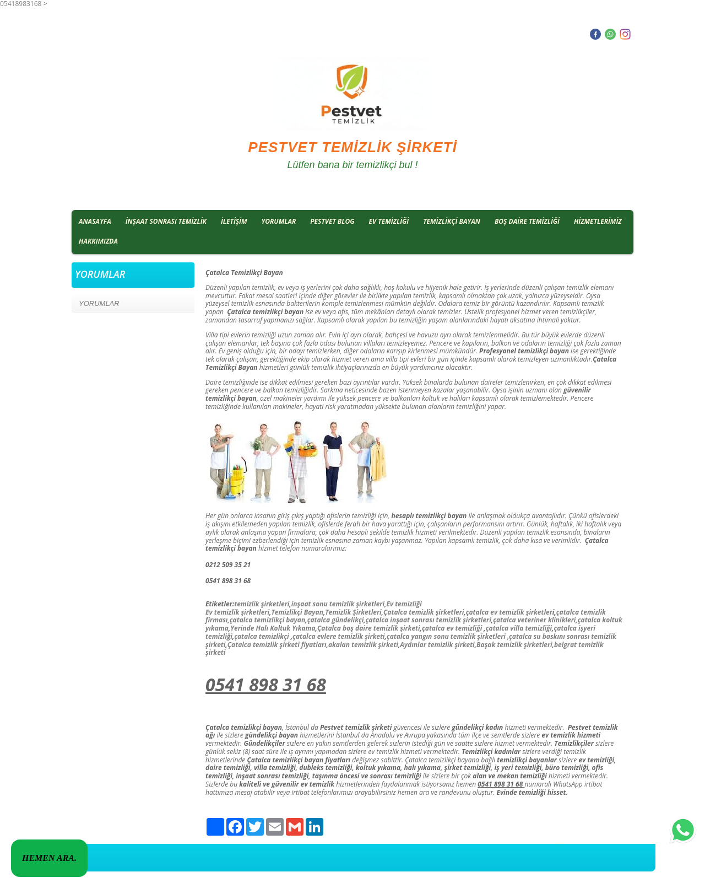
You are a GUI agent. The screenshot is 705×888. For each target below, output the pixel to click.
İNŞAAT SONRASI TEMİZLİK (166, 221)
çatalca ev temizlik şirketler (509, 612)
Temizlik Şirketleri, (354, 612)
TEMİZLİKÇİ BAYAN (451, 221)
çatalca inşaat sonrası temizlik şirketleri (428, 620)
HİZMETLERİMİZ (598, 221)
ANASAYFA (95, 221)
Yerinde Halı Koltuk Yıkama (272, 628)
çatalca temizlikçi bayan (267, 620)
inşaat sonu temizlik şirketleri (337, 604)
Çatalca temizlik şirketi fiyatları (277, 644)
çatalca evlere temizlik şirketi (338, 636)
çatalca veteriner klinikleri (534, 620)
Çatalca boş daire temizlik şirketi (368, 628)
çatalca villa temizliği (519, 628)
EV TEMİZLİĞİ (389, 221)
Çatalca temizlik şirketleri (423, 612)
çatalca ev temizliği (452, 628)
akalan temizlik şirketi (363, 644)
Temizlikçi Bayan (297, 612)
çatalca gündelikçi (335, 620)
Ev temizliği (403, 604)
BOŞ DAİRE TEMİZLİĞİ (527, 221)
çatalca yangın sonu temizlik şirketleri (446, 636)
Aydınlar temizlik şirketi (437, 644)
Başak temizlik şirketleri (514, 644)
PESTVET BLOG (332, 221)
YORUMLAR (279, 221)
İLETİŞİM (234, 221)
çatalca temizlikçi (261, 636)
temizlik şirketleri (261, 604)
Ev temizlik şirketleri (237, 612)
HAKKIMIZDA (98, 241)
